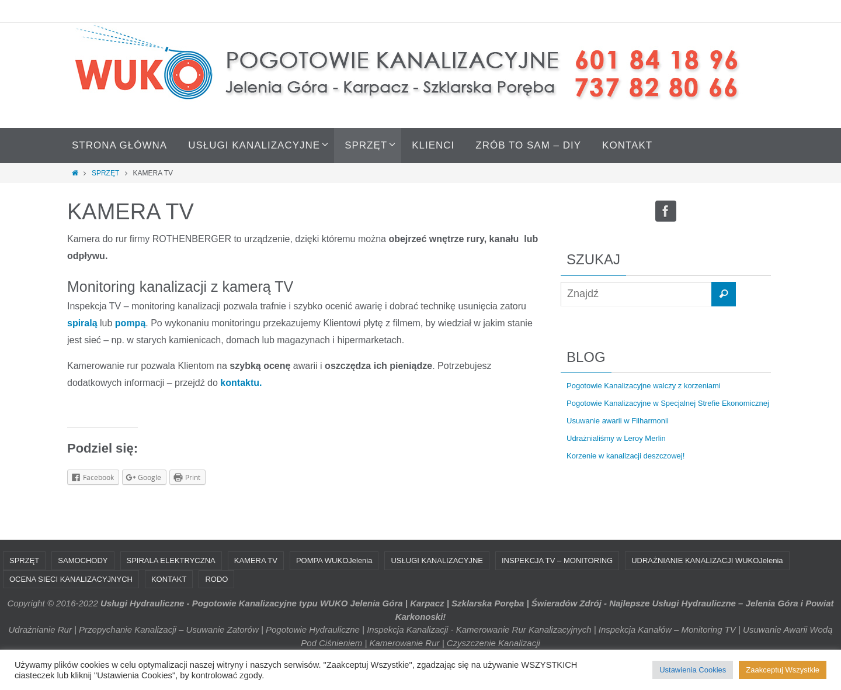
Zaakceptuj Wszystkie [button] (782, 669)
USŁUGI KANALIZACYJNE (437, 560)
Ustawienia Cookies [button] (692, 669)
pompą (130, 323)
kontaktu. (241, 383)
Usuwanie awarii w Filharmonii (618, 420)
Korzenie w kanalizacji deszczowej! (625, 455)
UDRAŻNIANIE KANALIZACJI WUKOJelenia (707, 560)
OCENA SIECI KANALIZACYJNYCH (71, 579)
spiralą (83, 323)
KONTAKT (168, 579)
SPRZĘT (105, 173)
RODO (216, 579)
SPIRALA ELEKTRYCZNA (171, 560)
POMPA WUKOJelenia (334, 560)
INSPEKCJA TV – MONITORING (557, 560)
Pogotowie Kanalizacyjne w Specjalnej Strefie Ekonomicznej (668, 403)
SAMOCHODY (82, 560)
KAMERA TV (255, 560)
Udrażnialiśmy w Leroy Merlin (616, 438)
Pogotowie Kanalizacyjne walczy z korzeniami (644, 385)
